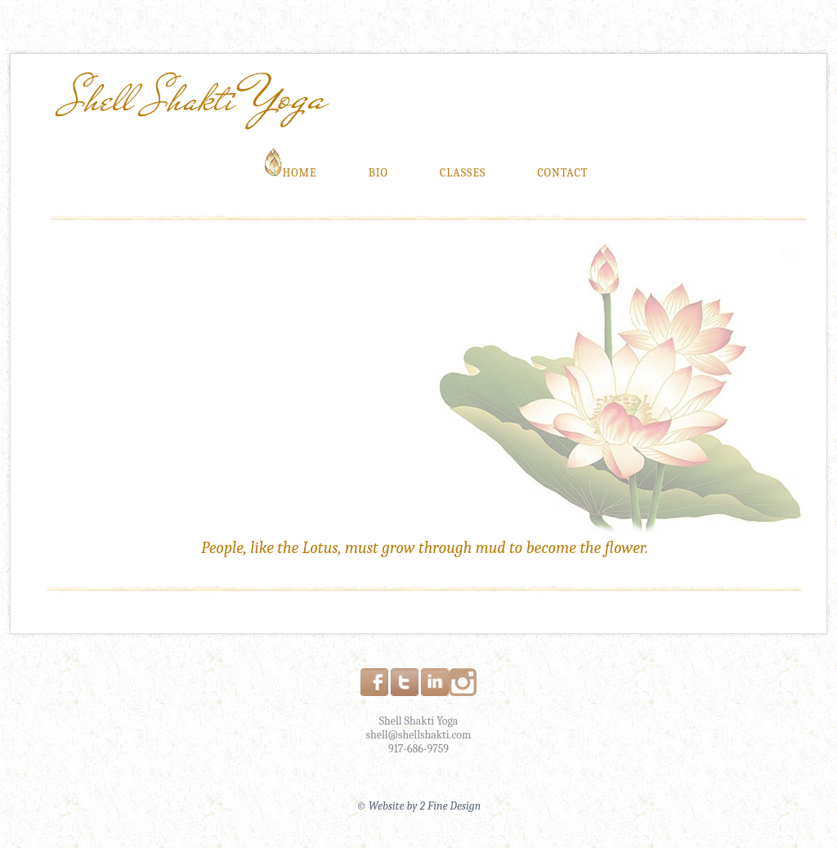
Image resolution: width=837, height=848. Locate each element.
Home (290, 169)
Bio (378, 173)
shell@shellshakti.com (419, 735)
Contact (562, 173)
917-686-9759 (418, 749)
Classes (463, 173)
